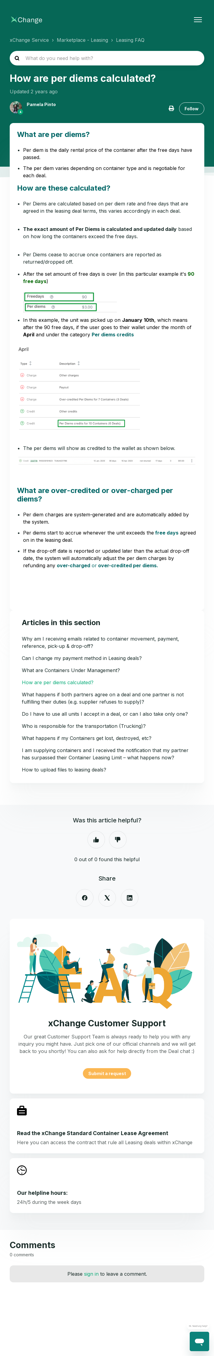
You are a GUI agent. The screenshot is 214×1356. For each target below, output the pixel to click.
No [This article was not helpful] (118, 839)
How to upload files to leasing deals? (64, 770)
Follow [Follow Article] (192, 108)
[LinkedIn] (129, 897)
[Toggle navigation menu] (198, 20)
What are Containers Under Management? (71, 670)
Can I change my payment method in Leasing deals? (82, 658)
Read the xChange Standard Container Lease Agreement (92, 1133)
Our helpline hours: (42, 1193)
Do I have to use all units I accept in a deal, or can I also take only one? (105, 714)
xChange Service (29, 40)
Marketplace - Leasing (82, 40)
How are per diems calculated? (57, 682)
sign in (91, 1274)
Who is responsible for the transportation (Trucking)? (84, 726)
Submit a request (107, 1073)
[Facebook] (84, 897)
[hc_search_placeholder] (107, 58)
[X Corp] (107, 897)
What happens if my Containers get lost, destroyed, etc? (86, 738)
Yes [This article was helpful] (96, 839)
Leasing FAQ (130, 40)
